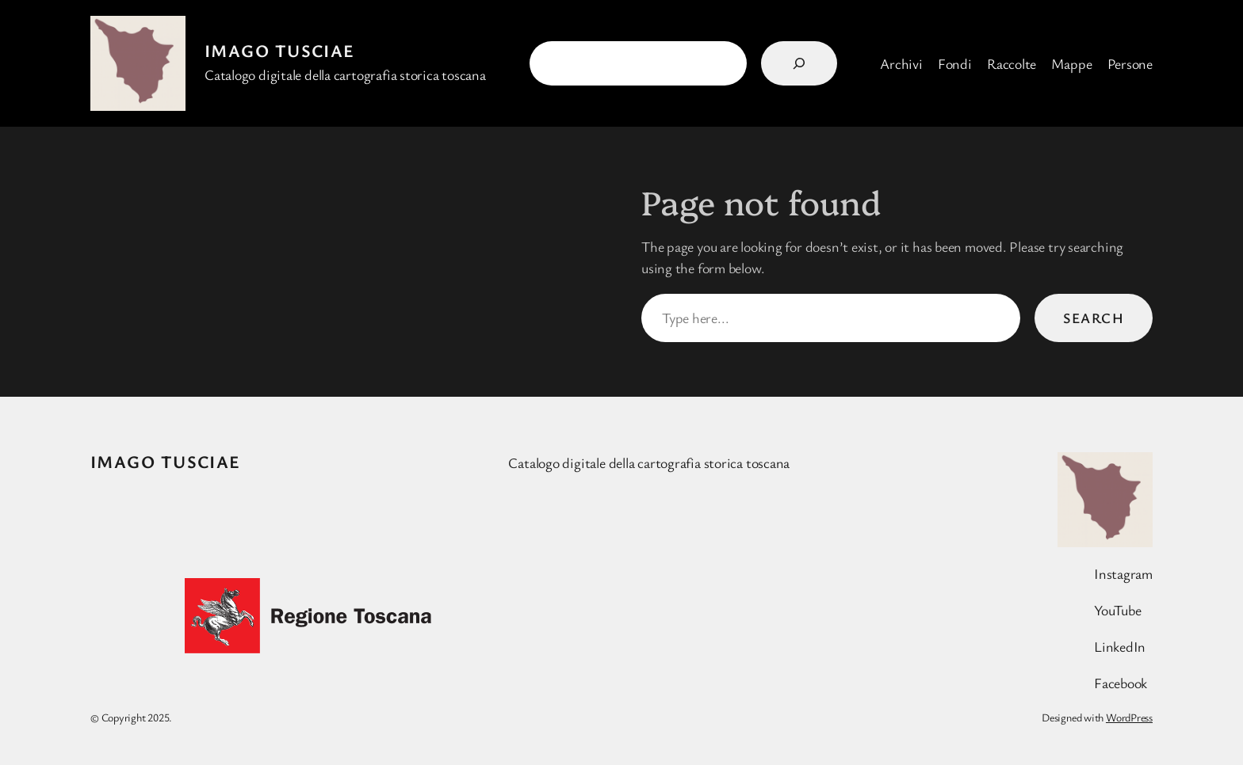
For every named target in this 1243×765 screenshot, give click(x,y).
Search (1093, 317)
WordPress (1129, 717)
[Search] (799, 63)
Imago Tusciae (280, 50)
